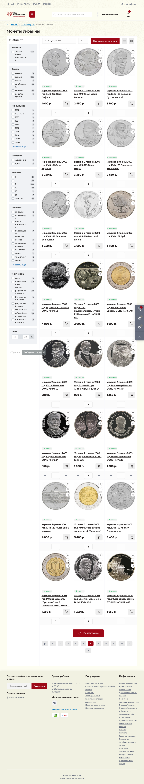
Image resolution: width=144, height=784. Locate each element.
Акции (122, 764)
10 (122, 643)
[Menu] (32, 14)
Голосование (125, 690)
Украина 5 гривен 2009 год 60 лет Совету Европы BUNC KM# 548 (120, 307)
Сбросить (15, 352)
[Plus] (66, 113)
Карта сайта (124, 757)
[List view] (124, 41)
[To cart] (66, 104)
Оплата (36, 4)
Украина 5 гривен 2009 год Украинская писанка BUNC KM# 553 (55, 307)
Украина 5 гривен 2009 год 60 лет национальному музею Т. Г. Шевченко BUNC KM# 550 (88, 311)
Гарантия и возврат (127, 736)
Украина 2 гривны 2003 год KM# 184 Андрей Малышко (87, 94)
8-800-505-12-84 (110, 14)
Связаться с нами (126, 751)
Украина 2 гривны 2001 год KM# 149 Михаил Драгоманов (119, 527)
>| (88, 650)
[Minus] (46, 113)
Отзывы (47, 4)
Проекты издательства (95, 705)
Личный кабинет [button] (129, 4)
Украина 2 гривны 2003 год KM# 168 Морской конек (87, 236)
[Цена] (15, 336)
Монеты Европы (28, 25)
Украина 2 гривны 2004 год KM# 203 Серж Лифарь (55, 94)
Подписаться (39, 686)
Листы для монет (92, 696)
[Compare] (68, 61)
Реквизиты (124, 739)
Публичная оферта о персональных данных (128, 723)
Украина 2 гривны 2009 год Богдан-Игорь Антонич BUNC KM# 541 (87, 385)
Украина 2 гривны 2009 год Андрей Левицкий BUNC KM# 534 (54, 456)
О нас (11, 4)
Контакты (123, 733)
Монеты (14, 25)
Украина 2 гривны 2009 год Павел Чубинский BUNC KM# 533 (119, 456)
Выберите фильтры (34, 352)
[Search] (55, 14)
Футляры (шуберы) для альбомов (100, 686)
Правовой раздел (127, 705)
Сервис (122, 730)
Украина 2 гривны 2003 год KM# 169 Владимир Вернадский (54, 236)
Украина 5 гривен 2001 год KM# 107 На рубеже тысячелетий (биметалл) (87, 527)
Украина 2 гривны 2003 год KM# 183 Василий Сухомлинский (119, 94)
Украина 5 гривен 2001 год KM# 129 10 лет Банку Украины (55, 527)
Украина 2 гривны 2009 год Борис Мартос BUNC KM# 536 (87, 456)
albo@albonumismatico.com (64, 709)
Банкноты (89, 693)
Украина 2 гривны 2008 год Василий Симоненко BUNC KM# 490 (88, 599)
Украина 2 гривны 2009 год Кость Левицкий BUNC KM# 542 (54, 385)
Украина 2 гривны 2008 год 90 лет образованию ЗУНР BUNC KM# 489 (120, 599)
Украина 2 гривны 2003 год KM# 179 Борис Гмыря (87, 165)
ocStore (77, 775)
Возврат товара (126, 754)
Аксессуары (90, 702)
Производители (126, 761)
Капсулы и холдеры (94, 699)
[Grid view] (131, 41)
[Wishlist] (68, 55)
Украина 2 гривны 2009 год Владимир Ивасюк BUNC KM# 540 (119, 385)
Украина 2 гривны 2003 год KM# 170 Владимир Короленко (119, 165)
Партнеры (123, 748)
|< (45, 643)
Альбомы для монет (94, 683)
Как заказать (23, 4)
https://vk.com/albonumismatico (54, 703)
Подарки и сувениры (94, 708)
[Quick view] (68, 50)
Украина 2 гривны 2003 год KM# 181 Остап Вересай (54, 165)
